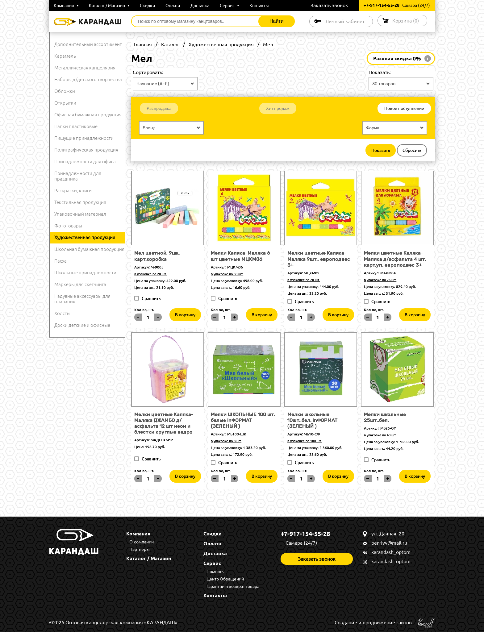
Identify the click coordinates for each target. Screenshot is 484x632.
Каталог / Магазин (109, 5)
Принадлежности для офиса (85, 161)
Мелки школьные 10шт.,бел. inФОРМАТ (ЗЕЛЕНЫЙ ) (312, 420)
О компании (141, 541)
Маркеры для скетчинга (80, 284)
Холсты (62, 313)
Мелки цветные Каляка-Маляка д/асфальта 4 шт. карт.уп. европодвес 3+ (395, 259)
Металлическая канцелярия (84, 67)
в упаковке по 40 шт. (380, 435)
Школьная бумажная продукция (89, 249)
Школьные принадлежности (85, 272)
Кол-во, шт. (144, 310)
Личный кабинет (345, 21)
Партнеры (139, 549)
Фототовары (68, 225)
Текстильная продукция (80, 202)
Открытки (65, 103)
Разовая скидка (397, 58)
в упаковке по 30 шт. (227, 274)
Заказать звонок (329, 5)
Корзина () (405, 20)
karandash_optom (391, 552)
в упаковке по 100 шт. (304, 441)
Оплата (172, 5)
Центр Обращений (225, 578)
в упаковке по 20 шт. (150, 274)
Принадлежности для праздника (77, 176)
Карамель (65, 56)
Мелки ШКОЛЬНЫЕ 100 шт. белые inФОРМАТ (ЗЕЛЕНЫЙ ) (243, 420)
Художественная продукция (84, 237)
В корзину (185, 314)
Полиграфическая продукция (86, 149)
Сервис (229, 5)
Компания (66, 5)
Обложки (64, 91)
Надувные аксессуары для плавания (82, 298)
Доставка (199, 5)
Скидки (147, 5)
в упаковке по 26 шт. (380, 280)
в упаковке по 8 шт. (226, 441)
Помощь (215, 571)
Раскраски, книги (73, 190)
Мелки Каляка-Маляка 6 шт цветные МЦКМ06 (240, 256)
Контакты (259, 5)
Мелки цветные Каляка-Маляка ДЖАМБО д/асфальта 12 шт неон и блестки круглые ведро (164, 423)
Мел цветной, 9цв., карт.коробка (157, 256)
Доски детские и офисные (82, 325)
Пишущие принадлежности (84, 138)
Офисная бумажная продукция (88, 114)
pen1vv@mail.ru (389, 543)
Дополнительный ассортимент (88, 44)
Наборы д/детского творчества (88, 79)
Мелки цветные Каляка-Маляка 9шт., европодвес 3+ (318, 259)
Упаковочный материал (80, 214)
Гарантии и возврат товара (233, 586)
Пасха (60, 261)
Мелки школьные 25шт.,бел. (385, 417)
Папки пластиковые (76, 126)
